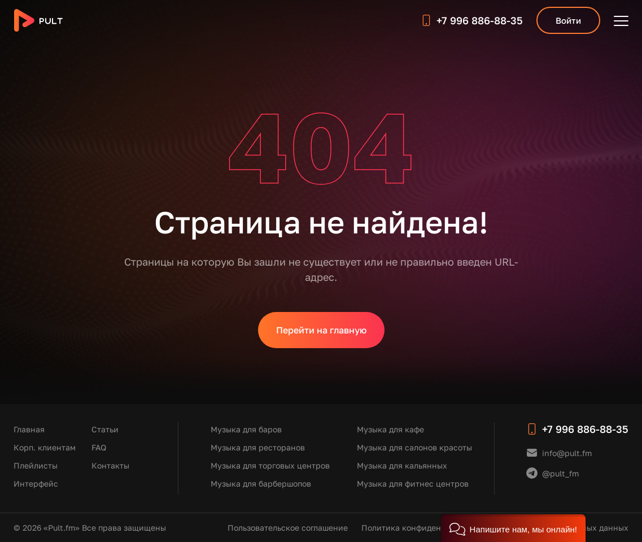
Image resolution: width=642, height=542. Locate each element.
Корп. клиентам (45, 447)
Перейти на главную (321, 330)
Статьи (105, 429)
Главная (29, 429)
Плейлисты (36, 465)
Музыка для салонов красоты (414, 447)
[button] (513, 528)
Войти (568, 20)
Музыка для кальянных (402, 465)
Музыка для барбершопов (261, 483)
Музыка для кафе (390, 429)
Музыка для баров (246, 429)
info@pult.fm (567, 453)
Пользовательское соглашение (288, 527)
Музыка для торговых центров (270, 465)
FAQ (98, 447)
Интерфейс (36, 483)
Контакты (110, 465)
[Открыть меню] (621, 20)
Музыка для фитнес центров (413, 483)
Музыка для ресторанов (258, 447)
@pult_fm (560, 473)
